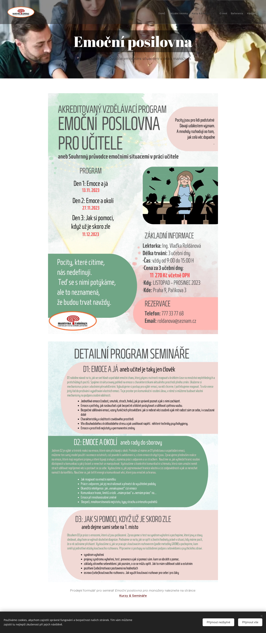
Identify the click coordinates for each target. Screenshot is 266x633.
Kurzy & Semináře (133, 596)
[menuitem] (219, 12)
